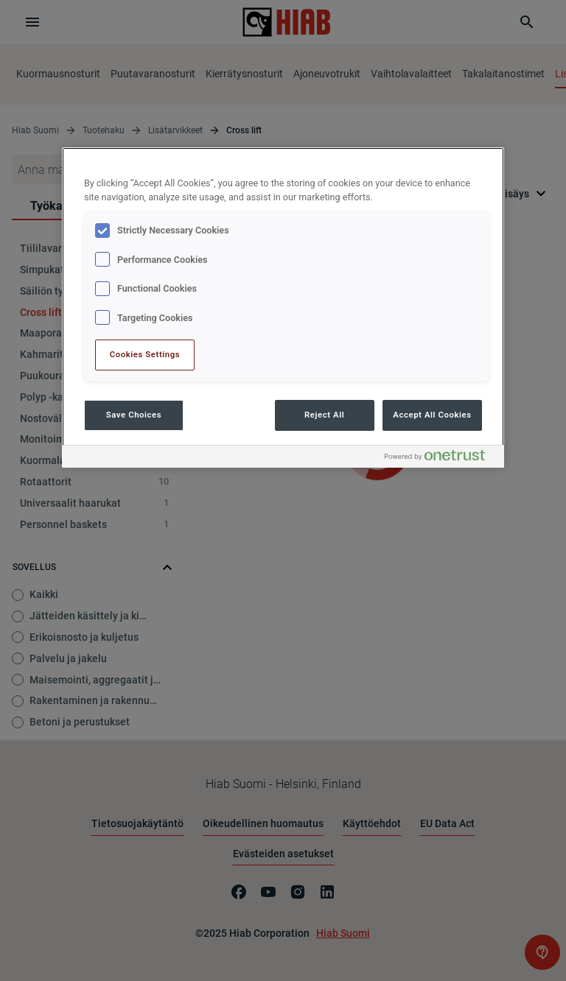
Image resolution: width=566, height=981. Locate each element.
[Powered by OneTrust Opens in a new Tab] (441, 458)
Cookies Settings (145, 354)
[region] (283, 307)
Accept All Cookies (432, 414)
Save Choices (133, 414)
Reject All (324, 414)
